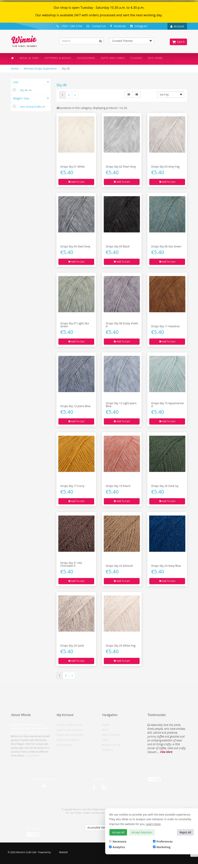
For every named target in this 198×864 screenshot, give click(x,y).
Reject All (185, 832)
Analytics (117, 847)
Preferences (162, 841)
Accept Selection (141, 832)
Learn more (153, 824)
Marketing (161, 847)
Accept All (118, 832)
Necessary (117, 841)
